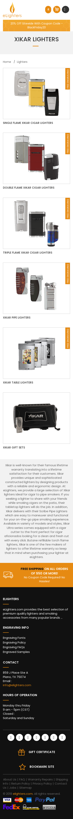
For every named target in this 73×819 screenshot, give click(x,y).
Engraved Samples (16, 652)
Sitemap (25, 788)
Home (7, 62)
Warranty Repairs (40, 779)
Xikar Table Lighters (18, 382)
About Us (9, 779)
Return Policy (20, 783)
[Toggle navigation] (65, 9)
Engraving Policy (14, 642)
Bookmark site (42, 767)
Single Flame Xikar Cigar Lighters (28, 123)
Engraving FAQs (14, 647)
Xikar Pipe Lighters (16, 318)
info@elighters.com (17, 685)
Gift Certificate (42, 752)
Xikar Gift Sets (14, 447)
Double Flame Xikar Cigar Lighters (28, 188)
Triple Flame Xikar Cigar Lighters (27, 253)
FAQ (22, 779)
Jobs (12, 788)
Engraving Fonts (14, 638)
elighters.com (23, 794)
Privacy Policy (42, 783)
